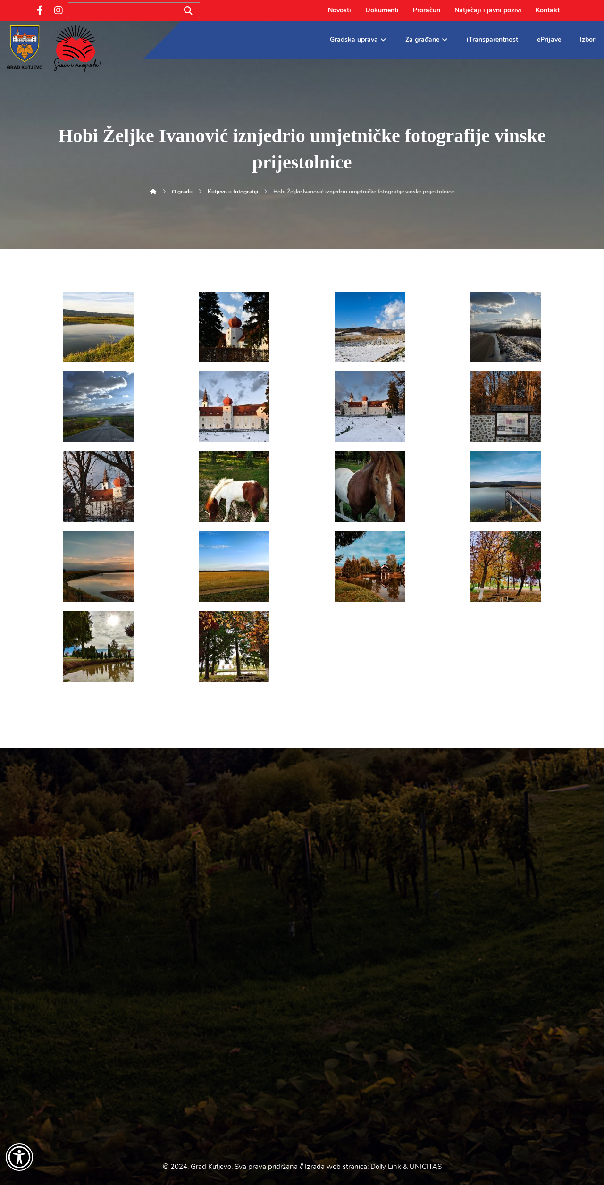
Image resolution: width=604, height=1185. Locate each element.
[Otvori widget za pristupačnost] (19, 1157)
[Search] (188, 10)
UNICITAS (426, 1166)
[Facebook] (39, 10)
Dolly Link (385, 1166)
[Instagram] (58, 10)
